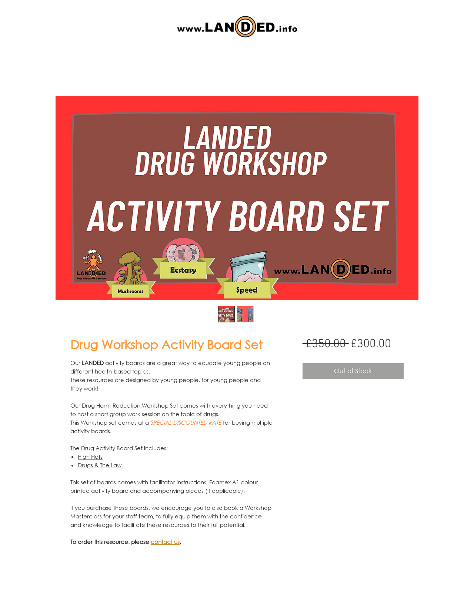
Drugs (85, 465)
